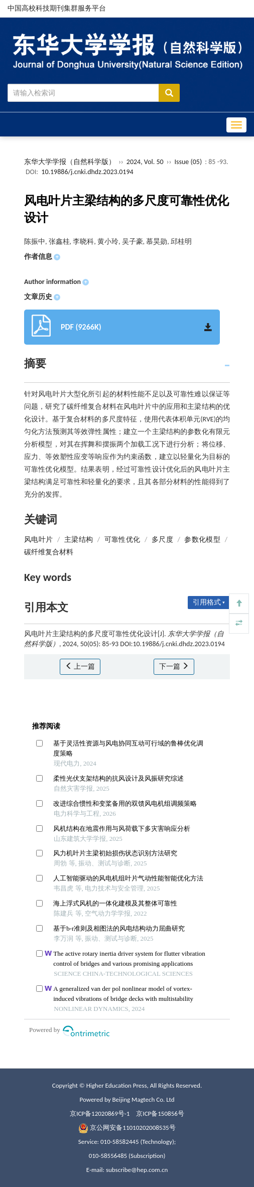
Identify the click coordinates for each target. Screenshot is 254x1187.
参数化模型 (202, 539)
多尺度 (162, 539)
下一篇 (174, 666)
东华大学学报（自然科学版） (69, 162)
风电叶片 (38, 539)
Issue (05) (188, 162)
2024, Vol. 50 (145, 162)
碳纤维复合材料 (48, 552)
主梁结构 (78, 539)
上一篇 (80, 666)
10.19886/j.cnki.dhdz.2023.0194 (87, 172)
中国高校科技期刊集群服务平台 (57, 8)
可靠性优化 (122, 539)
